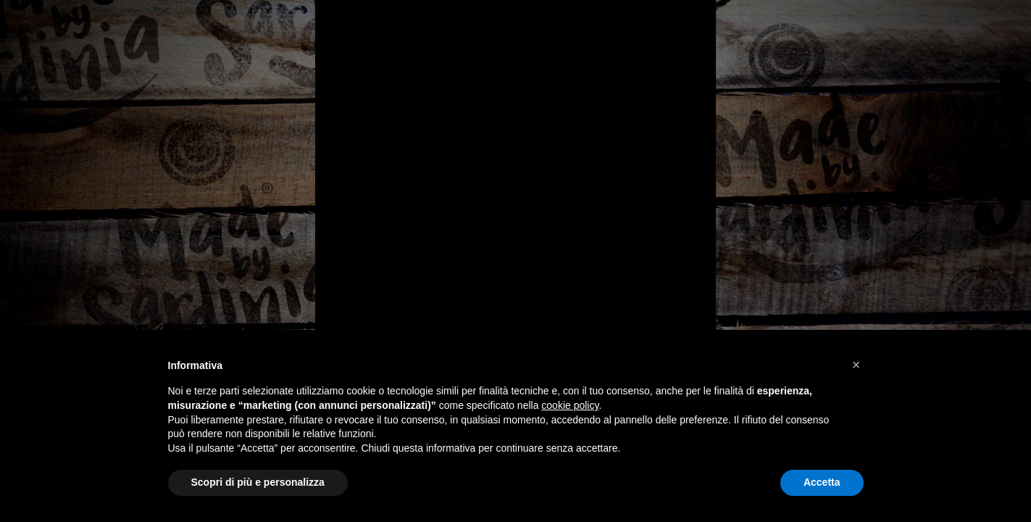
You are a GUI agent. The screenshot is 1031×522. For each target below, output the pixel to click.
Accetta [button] (821, 482)
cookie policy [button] (569, 405)
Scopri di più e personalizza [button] (258, 482)
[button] (856, 364)
